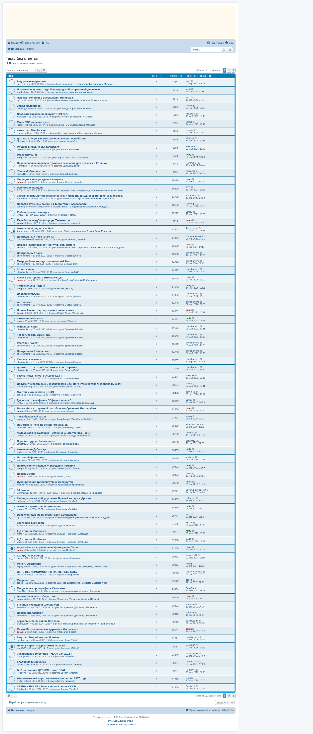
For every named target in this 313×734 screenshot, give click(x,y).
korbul (20, 125)
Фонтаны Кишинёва (71, 395)
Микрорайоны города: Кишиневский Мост (44, 261)
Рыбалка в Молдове (30, 187)
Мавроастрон (26, 580)
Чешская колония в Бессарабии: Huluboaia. (45, 97)
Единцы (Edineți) (71, 166)
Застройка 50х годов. (31, 522)
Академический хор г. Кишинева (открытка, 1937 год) (51, 678)
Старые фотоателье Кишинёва (72, 157)
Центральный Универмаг (33, 351)
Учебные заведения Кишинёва (74, 435)
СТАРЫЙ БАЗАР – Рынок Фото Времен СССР (46, 686)
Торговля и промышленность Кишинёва (79, 591)
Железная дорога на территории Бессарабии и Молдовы (84, 84)
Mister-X (21, 141)
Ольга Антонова (25, 574)
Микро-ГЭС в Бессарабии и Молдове (76, 125)
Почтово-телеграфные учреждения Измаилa (46, 465)
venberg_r (22, 108)
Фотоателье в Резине (31, 285)
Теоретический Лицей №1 (34, 334)
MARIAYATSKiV (25, 427)
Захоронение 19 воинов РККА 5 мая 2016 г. (44, 653)
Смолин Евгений (25, 239)
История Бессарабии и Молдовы (77, 116)
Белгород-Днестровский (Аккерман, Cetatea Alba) (82, 566)
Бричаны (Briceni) (74, 329)
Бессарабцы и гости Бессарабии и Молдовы (80, 133)
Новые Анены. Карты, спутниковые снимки (45, 310)
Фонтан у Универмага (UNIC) (35, 392)
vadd (19, 92)
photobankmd (23, 256)
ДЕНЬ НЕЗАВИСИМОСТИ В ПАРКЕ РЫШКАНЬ (47, 571)
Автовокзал (24, 302)
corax (20, 182)
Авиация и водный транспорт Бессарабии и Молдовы (82, 517)
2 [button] (229, 70)
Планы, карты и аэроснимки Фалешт (41, 645)
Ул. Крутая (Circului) (30, 555)
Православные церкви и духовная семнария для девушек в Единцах (62, 163)
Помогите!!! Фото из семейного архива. (42, 424)
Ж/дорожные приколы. (32, 81)
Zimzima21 (22, 444)
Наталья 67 (23, 166)
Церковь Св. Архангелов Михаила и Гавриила (47, 367)
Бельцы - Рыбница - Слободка (72, 534)
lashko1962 (22, 558)
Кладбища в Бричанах (31, 661)
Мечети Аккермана (29, 563)
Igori (19, 84)
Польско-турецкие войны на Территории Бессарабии (52, 203)
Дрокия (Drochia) (72, 362)
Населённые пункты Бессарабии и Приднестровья (81, 100)
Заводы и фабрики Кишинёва (76, 108)
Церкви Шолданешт (30, 612)
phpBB (114, 717)
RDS (19, 190)
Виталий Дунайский (27, 493)
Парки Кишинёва (70, 444)
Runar (20, 386)
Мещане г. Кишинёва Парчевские (38, 146)
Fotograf (21, 435)
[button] (234, 70)
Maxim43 (21, 149)
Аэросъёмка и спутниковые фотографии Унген (48, 547)
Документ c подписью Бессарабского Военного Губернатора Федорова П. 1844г (69, 383)
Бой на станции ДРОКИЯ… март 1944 (41, 670)
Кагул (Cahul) (71, 640)
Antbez (20, 484)
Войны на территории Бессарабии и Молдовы (85, 206)
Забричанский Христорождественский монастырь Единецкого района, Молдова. (70, 195)
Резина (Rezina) (65, 288)
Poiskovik (21, 673)
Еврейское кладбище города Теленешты (43, 220)
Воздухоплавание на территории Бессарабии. (47, 514)
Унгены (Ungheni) (76, 239)
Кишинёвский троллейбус (71, 484)
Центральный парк (29, 253)
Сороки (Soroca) (73, 256)
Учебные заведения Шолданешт (38, 604)
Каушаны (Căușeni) (66, 321)
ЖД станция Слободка (31, 531)
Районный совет (28, 326)
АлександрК (23, 231)
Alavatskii (21, 116)
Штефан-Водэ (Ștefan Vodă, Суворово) (77, 280)
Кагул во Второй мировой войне (38, 637)
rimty (19, 157)
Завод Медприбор (29, 105)
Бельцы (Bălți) (71, 264)
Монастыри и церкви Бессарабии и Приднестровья (89, 198)
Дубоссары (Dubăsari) (67, 452)
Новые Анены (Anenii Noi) (70, 313)
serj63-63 (21, 395)
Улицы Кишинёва (68, 141)
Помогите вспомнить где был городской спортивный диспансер (59, 89)
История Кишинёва (69, 378)
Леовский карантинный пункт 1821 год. (42, 113)
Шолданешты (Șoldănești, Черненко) (78, 607)
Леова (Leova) (64, 476)
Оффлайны (73, 574)
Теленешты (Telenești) (68, 223)
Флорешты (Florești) (67, 632)
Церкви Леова (26, 473)
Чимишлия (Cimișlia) (66, 509)
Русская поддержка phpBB (120, 721)
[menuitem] (30, 42)
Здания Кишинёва (67, 525)
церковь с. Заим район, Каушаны (38, 621)
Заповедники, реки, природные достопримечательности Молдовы (89, 190)
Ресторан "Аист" (28, 342)
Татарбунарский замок (31, 416)
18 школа (23, 490)
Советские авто (27, 269)
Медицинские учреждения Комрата (40, 179)
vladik (20, 542)
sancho (20, 133)
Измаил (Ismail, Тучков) (69, 386)
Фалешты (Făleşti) (70, 648)
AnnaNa (21, 591)
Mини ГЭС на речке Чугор (33, 122)
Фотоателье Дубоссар (31, 449)
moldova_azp (23, 640)
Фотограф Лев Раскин (31, 130)
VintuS (20, 215)
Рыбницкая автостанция (33, 212)
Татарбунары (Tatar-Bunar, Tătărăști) (75, 419)
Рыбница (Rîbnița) (67, 215)
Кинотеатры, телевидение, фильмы (75, 403)
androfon (21, 607)
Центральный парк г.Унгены (35, 236)
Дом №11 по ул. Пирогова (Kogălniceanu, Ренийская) (51, 138)
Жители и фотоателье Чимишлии (39, 506)
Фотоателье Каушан (30, 318)
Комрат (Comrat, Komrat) (68, 182)
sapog (20, 419)
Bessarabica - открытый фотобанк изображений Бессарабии (56, 408)
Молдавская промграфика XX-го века (41, 588)
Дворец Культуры (28, 293)
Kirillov (20, 525)
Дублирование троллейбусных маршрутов (45, 481)
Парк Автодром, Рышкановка (36, 441)
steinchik (21, 378)
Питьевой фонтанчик (31, 457)
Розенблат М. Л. (27, 154)
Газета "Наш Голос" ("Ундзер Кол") (39, 375)
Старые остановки (29, 359)
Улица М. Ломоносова (31, 171)
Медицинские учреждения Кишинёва (74, 92)
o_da (19, 681)
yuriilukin (21, 460)
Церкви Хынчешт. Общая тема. (37, 596)
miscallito (21, 174)
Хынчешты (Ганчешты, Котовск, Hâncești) (78, 599)
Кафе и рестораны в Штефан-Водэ (39, 277)
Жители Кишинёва (69, 149)
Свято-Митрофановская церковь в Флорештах (47, 629)
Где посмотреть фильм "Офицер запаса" (44, 400)
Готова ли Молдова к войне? (35, 228)
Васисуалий (23, 624)
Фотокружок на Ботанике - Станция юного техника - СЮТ (54, 432)
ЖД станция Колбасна (31, 539)
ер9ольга (21, 501)
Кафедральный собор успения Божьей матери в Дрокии (54, 498)
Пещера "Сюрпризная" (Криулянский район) (46, 244)
